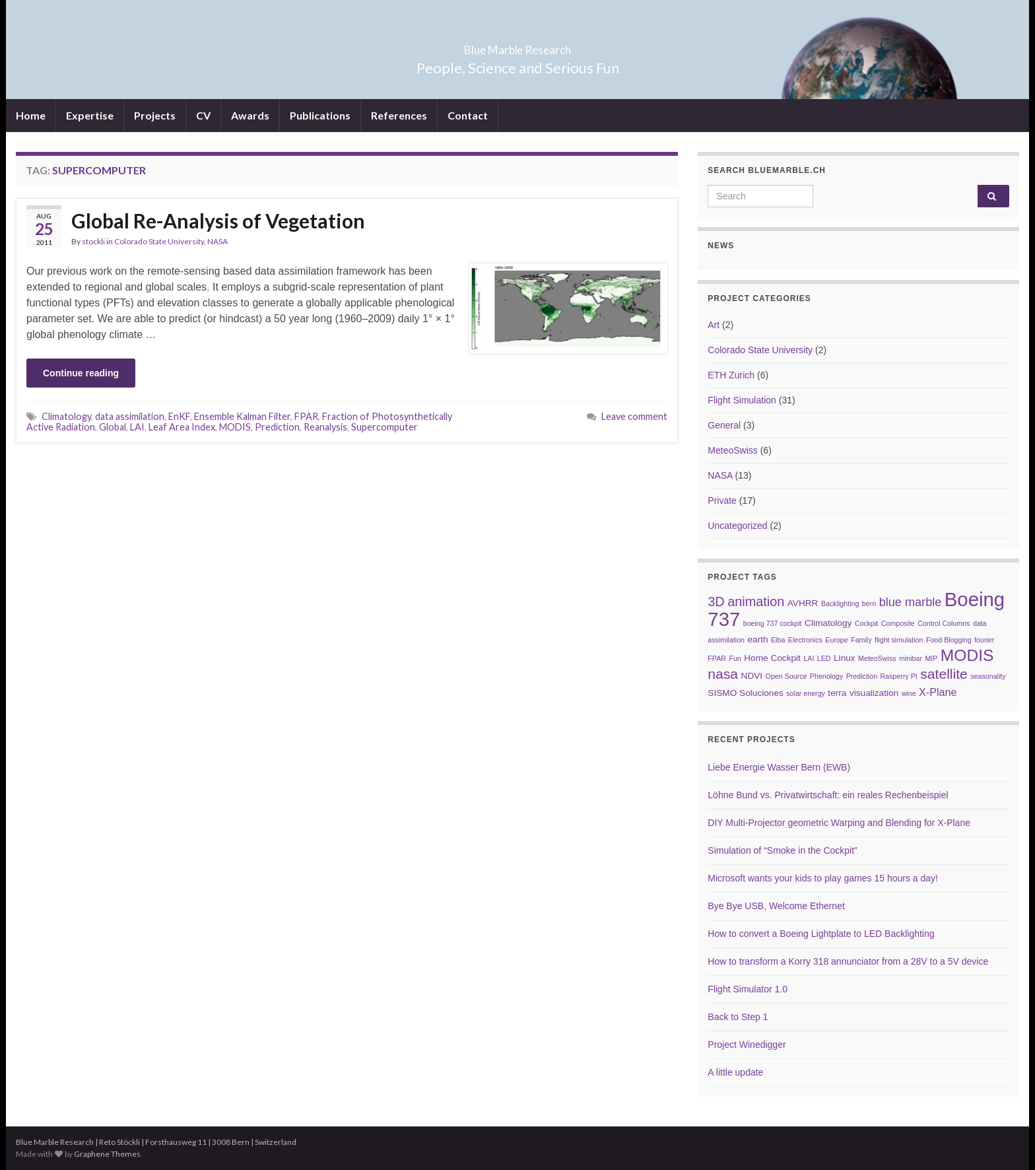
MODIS (235, 426)
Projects (155, 115)
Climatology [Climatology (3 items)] (828, 623)
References (399, 115)
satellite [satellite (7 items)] (944, 673)
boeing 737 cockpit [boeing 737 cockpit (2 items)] (772, 623)
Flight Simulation (742, 400)
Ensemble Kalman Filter (242, 416)
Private (722, 500)
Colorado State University (159, 241)
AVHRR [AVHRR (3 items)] (802, 603)
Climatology (66, 416)
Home (31, 115)
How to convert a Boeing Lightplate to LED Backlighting (821, 933)
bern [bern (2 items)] (869, 603)
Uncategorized (737, 525)
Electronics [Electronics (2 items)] (805, 640)
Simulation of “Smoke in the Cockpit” (782, 850)
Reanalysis (325, 426)
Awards (250, 115)
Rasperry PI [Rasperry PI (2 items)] (899, 676)
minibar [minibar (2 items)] (910, 658)
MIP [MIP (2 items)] (931, 658)
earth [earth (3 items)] (757, 639)
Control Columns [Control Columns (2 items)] (944, 623)
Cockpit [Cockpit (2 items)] (867, 623)
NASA (217, 241)
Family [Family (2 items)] (861, 640)
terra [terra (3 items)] (837, 693)
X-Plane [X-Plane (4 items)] (937, 692)
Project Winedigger (746, 1044)
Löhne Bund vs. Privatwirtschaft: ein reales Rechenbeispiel (828, 795)
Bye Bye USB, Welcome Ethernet (776, 906)
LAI (137, 426)
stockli (93, 241)
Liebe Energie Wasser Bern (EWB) (779, 767)
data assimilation (129, 416)
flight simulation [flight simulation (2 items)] (899, 640)
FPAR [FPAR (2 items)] (717, 658)
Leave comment (634, 416)
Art (713, 325)
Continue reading (81, 373)
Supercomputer (384, 426)
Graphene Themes (107, 1154)
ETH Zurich (731, 375)
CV (203, 115)
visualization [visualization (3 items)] (874, 693)
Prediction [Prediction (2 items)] (861, 676)
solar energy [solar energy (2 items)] (805, 693)
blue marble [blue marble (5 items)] (910, 602)
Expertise (90, 115)
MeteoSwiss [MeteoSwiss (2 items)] (877, 658)
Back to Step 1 (738, 1017)
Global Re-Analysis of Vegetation (218, 220)
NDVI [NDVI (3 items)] (752, 676)
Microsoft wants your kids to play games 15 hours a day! (823, 878)
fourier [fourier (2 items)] (984, 640)
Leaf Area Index (182, 426)
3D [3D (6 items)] (716, 601)
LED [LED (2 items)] (824, 658)
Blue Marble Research (518, 46)
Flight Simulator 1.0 (747, 989)
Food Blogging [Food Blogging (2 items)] (949, 640)
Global (112, 426)
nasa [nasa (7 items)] (723, 673)
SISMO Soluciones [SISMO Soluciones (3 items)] (745, 693)
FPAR (306, 416)
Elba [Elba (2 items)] (778, 640)
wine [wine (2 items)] (909, 693)
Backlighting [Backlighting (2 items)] (840, 603)
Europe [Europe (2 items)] (836, 640)
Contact (468, 115)
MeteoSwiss (732, 450)
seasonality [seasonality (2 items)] (987, 676)
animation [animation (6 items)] (755, 601)
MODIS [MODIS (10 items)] (967, 655)
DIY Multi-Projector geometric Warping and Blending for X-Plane (839, 822)
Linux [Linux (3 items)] (844, 658)
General (724, 425)
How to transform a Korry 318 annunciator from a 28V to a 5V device (848, 961)
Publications (320, 115)
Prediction (277, 426)
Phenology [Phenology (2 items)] (826, 676)
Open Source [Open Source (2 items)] (786, 676)
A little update (735, 1072)
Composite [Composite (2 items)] (898, 623)
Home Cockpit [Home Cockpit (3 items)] (772, 658)
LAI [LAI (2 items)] (808, 658)
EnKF (179, 416)
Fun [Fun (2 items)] (735, 658)
